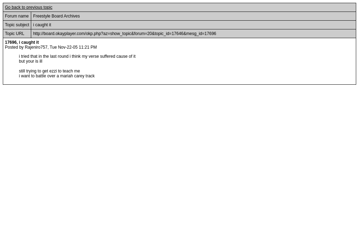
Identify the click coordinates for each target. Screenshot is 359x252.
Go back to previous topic (28, 7)
